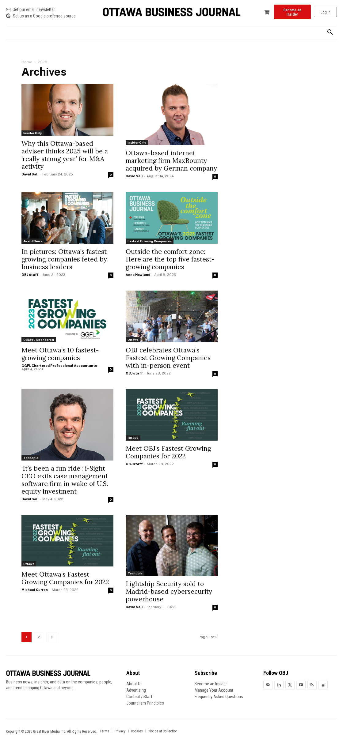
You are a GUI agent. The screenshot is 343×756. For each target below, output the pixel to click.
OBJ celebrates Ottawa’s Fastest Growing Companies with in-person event (168, 358)
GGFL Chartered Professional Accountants (59, 365)
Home (26, 62)
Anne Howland (138, 274)
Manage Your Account (214, 690)
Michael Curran (34, 590)
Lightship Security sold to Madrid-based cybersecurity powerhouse (169, 591)
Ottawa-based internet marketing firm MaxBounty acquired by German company (171, 160)
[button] (330, 32)
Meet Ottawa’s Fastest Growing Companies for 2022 (65, 578)
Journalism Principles (145, 703)
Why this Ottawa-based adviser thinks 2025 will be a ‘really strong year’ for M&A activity (64, 155)
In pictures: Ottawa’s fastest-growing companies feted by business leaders (65, 259)
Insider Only (32, 133)
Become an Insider (211, 683)
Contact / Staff (139, 696)
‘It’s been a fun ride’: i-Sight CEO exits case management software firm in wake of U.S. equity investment (64, 479)
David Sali (29, 174)
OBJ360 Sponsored (38, 339)
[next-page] (52, 637)
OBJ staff (30, 274)
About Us (134, 683)
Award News (32, 241)
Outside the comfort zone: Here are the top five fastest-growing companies (170, 259)
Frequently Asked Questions (219, 696)
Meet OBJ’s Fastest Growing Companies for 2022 (168, 452)
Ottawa (133, 339)
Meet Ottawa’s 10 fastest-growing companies (60, 354)
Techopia (30, 458)
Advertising (136, 690)
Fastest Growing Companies (150, 241)
